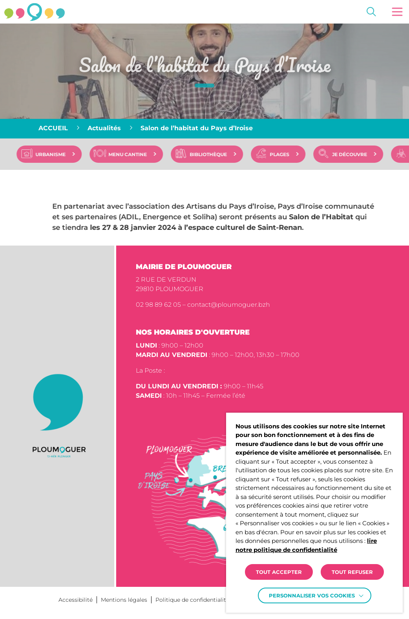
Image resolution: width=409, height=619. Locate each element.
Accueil (53, 128)
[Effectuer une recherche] (371, 12)
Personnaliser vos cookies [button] (312, 595)
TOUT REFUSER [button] (352, 572)
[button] (397, 12)
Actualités (104, 128)
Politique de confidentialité (192, 599)
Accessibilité (75, 599)
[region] (204, 128)
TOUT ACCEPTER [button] (279, 572)
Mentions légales (124, 599)
